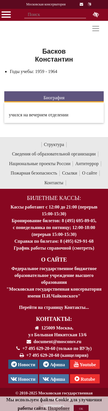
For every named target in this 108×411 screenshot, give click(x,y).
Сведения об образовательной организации (54, 153)
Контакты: (54, 319)
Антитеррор (87, 163)
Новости (23, 379)
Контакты (53, 182)
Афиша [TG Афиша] (54, 364)
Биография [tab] (54, 97)
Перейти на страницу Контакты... (54, 307)
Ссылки (69, 173)
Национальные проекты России (40, 163)
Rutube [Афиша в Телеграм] (85, 379)
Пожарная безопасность (34, 173)
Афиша (54, 379)
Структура (54, 144)
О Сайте (54, 259)
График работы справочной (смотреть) (54, 248)
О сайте (89, 173)
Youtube (85, 364)
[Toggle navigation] (95, 28)
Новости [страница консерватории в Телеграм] (23, 364)
